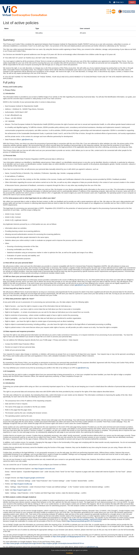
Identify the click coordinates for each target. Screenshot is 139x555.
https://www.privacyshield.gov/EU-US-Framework (84, 521)
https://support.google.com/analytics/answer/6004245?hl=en (63, 543)
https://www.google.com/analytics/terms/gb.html (22, 543)
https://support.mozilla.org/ (23, 484)
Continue (69, 553)
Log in (132, 2)
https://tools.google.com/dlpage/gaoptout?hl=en (69, 536)
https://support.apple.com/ (22, 490)
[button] (110, 2)
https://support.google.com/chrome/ (32, 478)
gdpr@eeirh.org (27, 139)
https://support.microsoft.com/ (44, 468)
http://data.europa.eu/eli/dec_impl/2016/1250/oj (85, 519)
